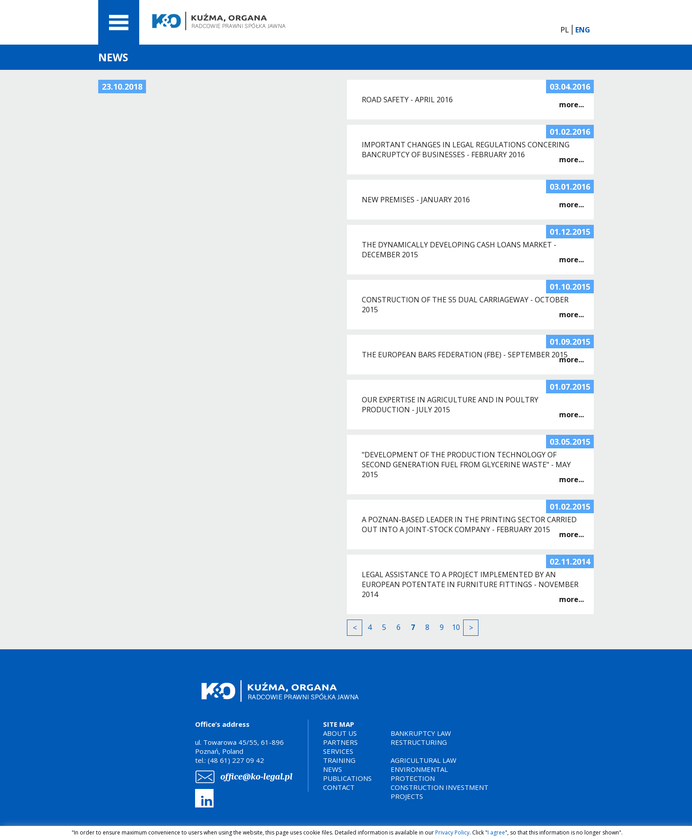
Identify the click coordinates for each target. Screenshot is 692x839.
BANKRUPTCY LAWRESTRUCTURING (421, 738)
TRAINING (339, 760)
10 (456, 627)
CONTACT (339, 787)
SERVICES (338, 751)
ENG (582, 30)
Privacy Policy (452, 832)
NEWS (332, 769)
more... (571, 104)
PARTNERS (340, 742)
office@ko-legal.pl (256, 776)
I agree (496, 832)
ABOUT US (340, 733)
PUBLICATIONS (347, 778)
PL (564, 30)
